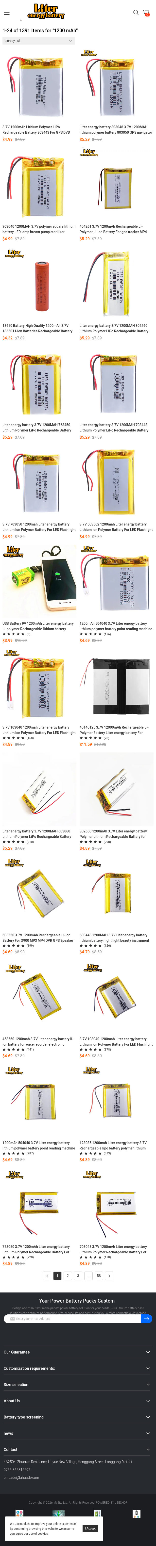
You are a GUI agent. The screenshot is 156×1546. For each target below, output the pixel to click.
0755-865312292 (17, 1469)
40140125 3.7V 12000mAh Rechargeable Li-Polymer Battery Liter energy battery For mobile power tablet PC (114, 730)
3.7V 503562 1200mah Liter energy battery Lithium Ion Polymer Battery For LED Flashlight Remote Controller (116, 527)
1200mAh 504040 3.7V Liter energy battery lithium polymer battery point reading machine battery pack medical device (38, 1145)
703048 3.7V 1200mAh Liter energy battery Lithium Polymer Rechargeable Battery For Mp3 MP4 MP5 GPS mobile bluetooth (113, 1249)
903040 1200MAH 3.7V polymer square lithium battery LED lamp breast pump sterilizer (38, 229)
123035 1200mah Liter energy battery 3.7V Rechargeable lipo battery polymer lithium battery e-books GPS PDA (113, 1145)
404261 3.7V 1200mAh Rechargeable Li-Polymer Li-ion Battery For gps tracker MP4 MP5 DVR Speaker (113, 229)
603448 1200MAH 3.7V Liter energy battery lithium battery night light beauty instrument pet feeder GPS (114, 938)
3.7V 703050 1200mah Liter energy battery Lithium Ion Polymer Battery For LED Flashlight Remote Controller (39, 527)
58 (99, 1275)
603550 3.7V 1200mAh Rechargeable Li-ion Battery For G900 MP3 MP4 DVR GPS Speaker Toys (37, 938)
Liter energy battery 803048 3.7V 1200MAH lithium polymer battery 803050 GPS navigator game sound (116, 130)
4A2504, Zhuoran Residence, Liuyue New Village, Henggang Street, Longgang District (68, 1462)
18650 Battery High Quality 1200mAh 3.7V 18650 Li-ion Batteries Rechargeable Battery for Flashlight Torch (37, 328)
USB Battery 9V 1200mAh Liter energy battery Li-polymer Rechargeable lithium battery (38, 626)
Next (107, 1275)
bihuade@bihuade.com (21, 1477)
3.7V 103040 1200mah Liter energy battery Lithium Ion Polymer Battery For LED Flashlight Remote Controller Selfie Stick (116, 1041)
